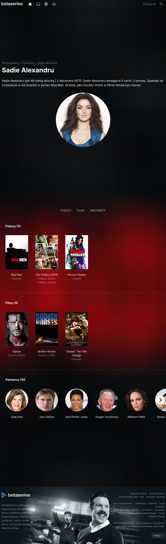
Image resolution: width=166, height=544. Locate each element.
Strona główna (10, 62)
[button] (16, 404)
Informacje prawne (122, 503)
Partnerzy (98, 210)
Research (160, 510)
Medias (136, 510)
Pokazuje (28, 62)
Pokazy (65, 210)
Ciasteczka (140, 503)
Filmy (81, 210)
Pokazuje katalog (138, 493)
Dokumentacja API (128, 496)
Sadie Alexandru (47, 62)
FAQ (142, 496)
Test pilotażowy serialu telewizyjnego (137, 513)
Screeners (147, 510)
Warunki (152, 503)
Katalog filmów (157, 493)
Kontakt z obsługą (155, 496)
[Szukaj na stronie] (161, 4)
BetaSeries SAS (122, 510)
